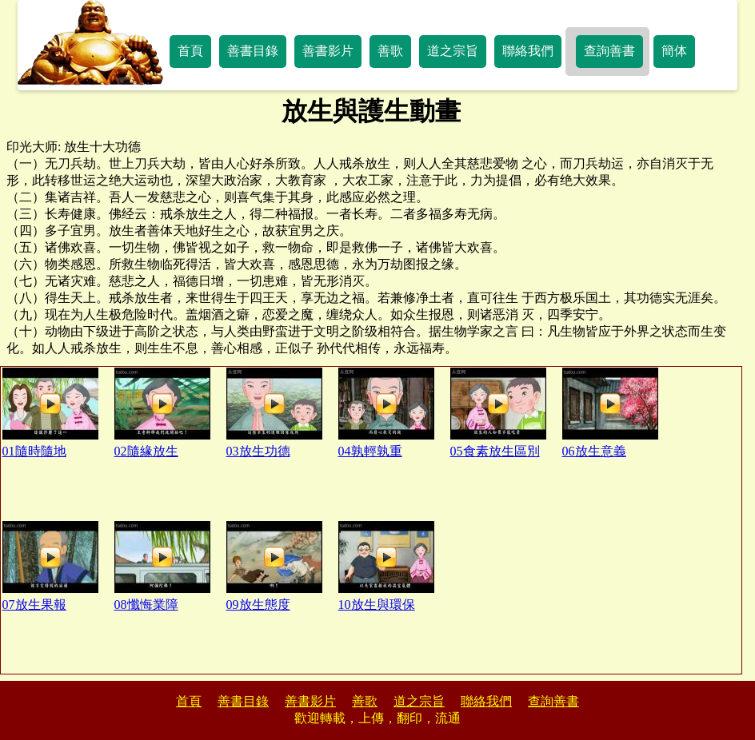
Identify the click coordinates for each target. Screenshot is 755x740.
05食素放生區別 (498, 413)
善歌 (390, 51)
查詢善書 (609, 51)
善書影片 (328, 51)
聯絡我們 (527, 51)
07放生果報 (50, 566)
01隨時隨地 (50, 413)
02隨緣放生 (162, 413)
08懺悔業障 (162, 566)
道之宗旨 (452, 51)
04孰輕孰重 (386, 413)
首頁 (190, 51)
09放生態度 (274, 566)
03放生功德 (274, 413)
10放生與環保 (386, 566)
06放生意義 (610, 413)
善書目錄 (252, 51)
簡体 (674, 51)
